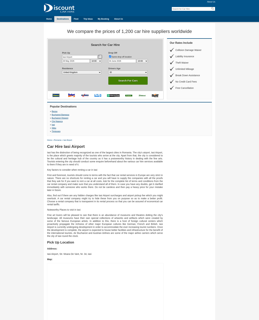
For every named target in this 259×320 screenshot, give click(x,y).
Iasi (53, 115)
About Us (211, 2)
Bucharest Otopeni (137, 111)
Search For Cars (128, 80)
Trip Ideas (88, 19)
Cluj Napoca (173, 111)
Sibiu (93, 115)
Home (49, 19)
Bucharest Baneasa (99, 111)
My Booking (103, 19)
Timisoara (133, 115)
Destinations (63, 19)
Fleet (76, 19)
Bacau (54, 111)
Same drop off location (122, 57)
